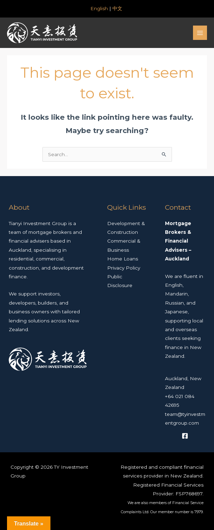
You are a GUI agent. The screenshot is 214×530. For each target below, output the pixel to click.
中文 (118, 8)
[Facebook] (185, 436)
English (99, 8)
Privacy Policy (123, 268)
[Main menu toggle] (200, 33)
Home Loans (122, 258)
